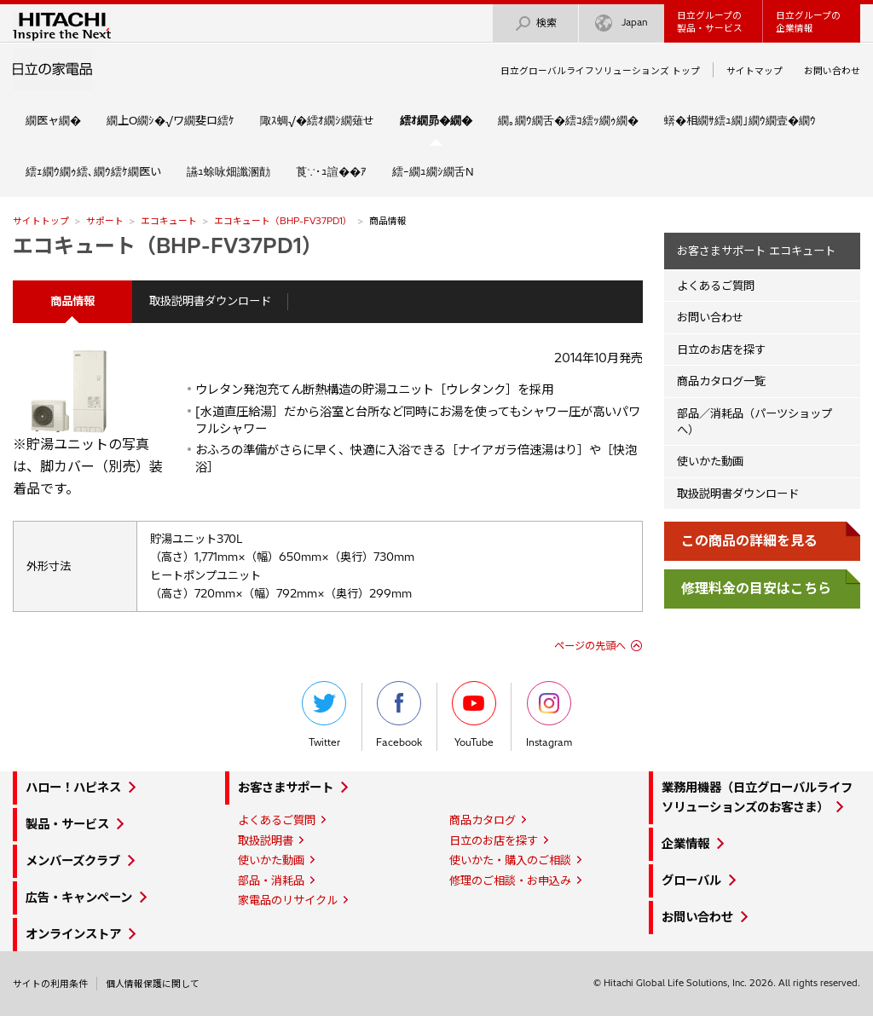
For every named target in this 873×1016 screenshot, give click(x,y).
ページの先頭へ (590, 645)
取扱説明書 (265, 840)
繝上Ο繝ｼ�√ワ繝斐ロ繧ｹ (170, 120)
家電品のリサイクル (288, 900)
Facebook (399, 714)
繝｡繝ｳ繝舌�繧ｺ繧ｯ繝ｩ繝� (568, 120)
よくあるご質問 (715, 285)
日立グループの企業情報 (808, 21)
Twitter (324, 714)
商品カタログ (482, 820)
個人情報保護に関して (152, 984)
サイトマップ (754, 71)
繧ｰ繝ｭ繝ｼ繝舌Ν (433, 171)
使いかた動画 (710, 461)
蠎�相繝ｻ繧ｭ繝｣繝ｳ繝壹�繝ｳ (740, 120)
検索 (535, 23)
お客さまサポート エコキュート (756, 250)
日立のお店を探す (721, 349)
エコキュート (169, 221)
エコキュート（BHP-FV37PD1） (283, 221)
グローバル (691, 880)
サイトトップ (41, 221)
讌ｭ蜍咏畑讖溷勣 (228, 171)
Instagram (549, 714)
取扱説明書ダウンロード (210, 301)
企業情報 (685, 843)
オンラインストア (73, 934)
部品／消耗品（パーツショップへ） (754, 421)
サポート (105, 221)
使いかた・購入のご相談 (510, 860)
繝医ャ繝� (53, 120)
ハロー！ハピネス (73, 787)
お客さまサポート (285, 787)
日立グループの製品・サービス (710, 21)
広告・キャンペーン (79, 897)
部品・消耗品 (271, 880)
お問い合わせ (832, 71)
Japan (621, 23)
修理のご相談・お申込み (510, 880)
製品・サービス (67, 824)
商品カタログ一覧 (721, 381)
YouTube (474, 714)
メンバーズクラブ (73, 861)
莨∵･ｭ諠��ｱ (331, 171)
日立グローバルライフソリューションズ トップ (600, 71)
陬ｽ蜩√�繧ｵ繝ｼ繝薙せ (317, 120)
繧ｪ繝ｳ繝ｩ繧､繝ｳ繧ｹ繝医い (93, 171)
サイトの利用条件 (50, 984)
